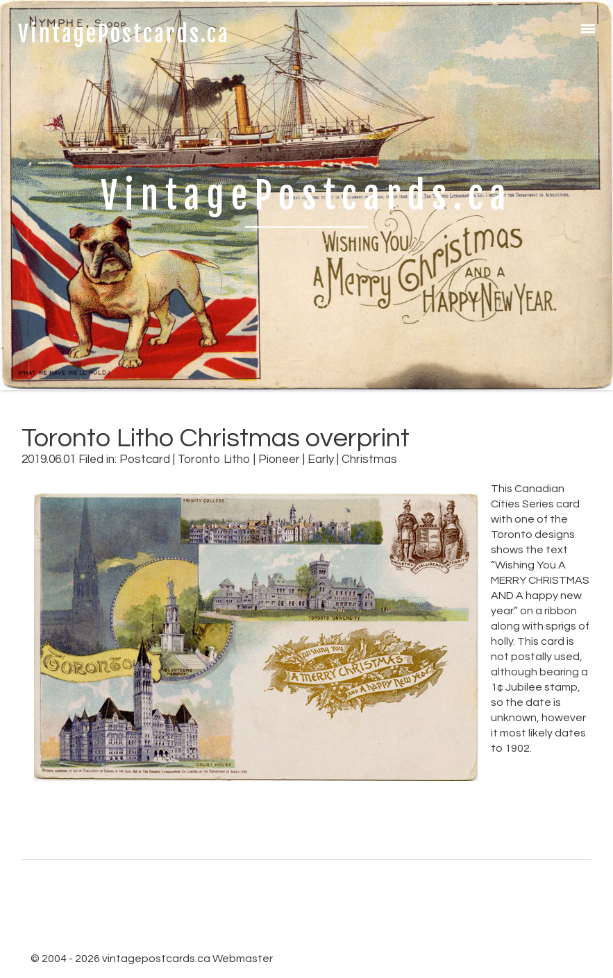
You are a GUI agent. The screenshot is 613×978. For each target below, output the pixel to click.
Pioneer (279, 459)
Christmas (369, 459)
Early (321, 459)
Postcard (144, 459)
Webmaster (242, 958)
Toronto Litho (214, 459)
